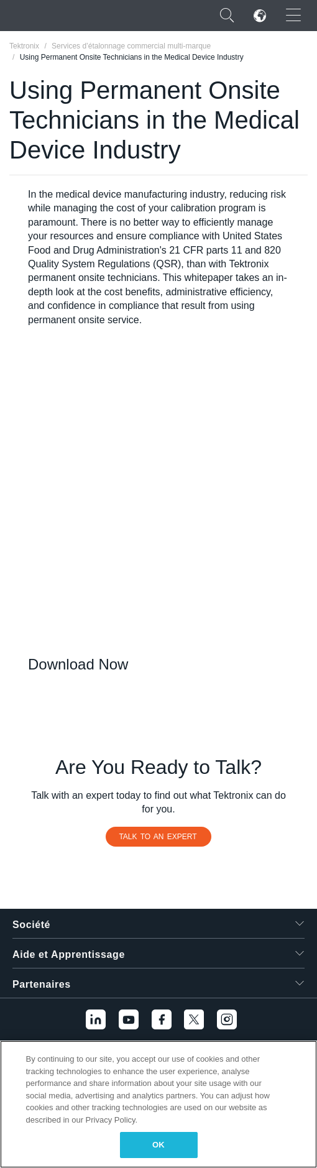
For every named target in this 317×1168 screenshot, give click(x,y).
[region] (158, 1104)
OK (158, 1144)
